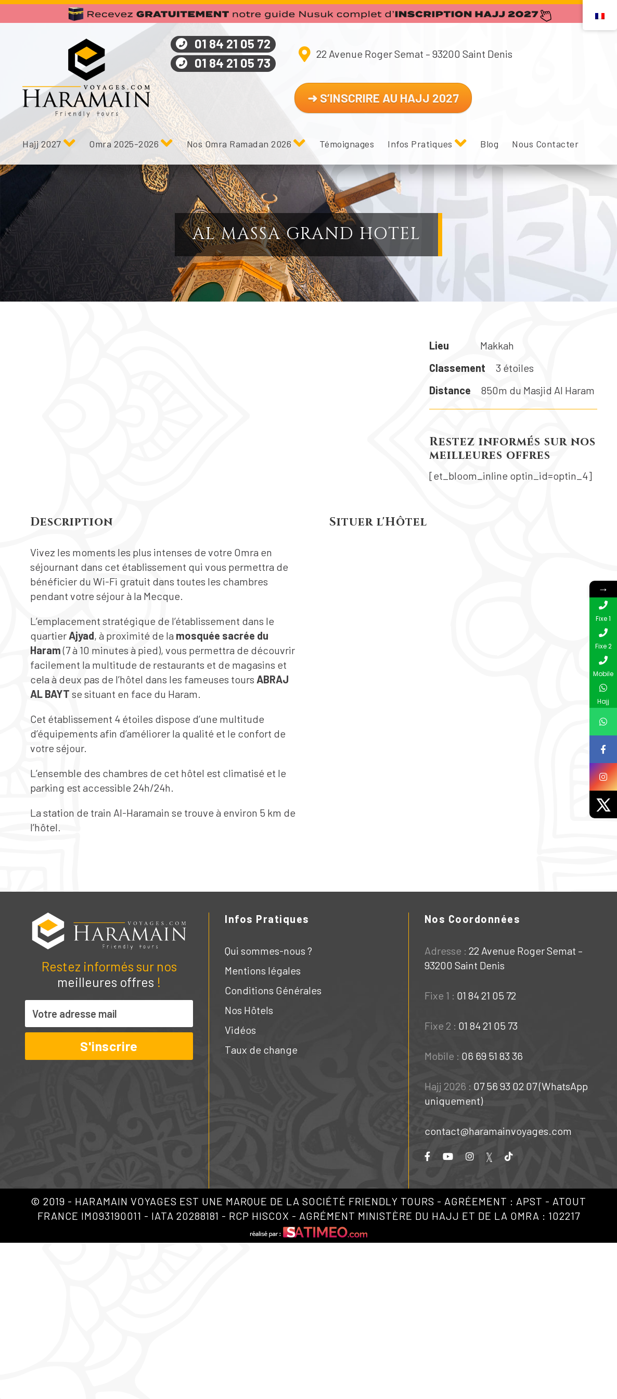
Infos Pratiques (420, 143)
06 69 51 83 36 (492, 1056)
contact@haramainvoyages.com (498, 1131)
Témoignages (347, 143)
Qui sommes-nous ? (268, 950)
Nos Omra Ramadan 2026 (239, 143)
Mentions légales (263, 970)
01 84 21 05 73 (233, 62)
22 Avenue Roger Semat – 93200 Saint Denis (414, 53)
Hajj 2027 (41, 143)
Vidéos (240, 1029)
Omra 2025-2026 (124, 143)
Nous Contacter (545, 143)
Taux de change (261, 1049)
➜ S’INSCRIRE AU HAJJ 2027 (383, 98)
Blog (489, 143)
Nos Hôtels (249, 1010)
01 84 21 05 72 (233, 43)
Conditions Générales (273, 990)
